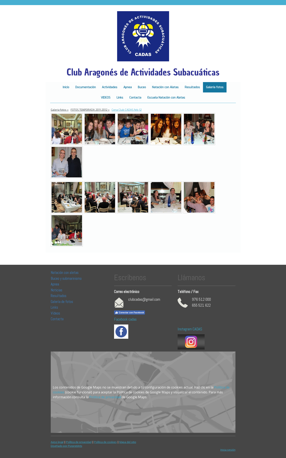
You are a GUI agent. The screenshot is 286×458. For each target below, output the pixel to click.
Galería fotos (214, 87)
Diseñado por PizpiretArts (66, 446)
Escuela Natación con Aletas (166, 98)
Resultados (192, 87)
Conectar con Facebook (129, 312)
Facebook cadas (125, 319)
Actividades (109, 87)
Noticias (57, 290)
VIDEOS (105, 98)
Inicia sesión (227, 449)
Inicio (66, 87)
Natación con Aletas (165, 87)
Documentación (85, 87)
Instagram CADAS (190, 329)
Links (120, 98)
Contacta (135, 98)
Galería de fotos (62, 301)
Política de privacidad (105, 397)
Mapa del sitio (127, 442)
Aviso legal (57, 442)
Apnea (127, 87)
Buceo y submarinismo (66, 278)
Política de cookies (105, 442)
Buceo (142, 87)
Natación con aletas (65, 272)
